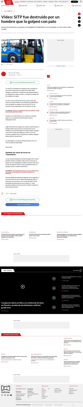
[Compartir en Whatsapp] (79, 25)
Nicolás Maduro (53, 93)
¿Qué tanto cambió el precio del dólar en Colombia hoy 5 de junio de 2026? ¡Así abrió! (60, 88)
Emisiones (5, 5)
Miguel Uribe (53, 110)
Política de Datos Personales (37, 404)
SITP (7, 192)
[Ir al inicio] (8, 2)
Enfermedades (32, 231)
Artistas (66, 348)
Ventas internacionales (32, 393)
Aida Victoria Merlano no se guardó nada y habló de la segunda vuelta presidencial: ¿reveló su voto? (72, 362)
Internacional (23, 1)
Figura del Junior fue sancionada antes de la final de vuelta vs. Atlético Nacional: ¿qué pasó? (44, 356)
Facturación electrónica (30, 389)
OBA (28, 396)
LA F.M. (43, 392)
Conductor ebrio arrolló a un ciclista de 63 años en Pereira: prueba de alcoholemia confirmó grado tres (22, 304)
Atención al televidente (18, 391)
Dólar (48, 85)
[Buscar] (81, 2)
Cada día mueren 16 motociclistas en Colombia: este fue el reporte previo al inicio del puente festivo (71, 296)
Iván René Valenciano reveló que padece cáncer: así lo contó (40, 234)
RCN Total (44, 389)
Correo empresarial (20, 394)
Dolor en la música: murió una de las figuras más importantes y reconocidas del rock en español (73, 351)
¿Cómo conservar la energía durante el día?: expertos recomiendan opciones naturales (73, 341)
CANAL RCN (74, 1)
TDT (49, 388)
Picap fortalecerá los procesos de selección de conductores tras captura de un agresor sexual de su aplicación (22, 171)
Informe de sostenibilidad (30, 391)
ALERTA (43, 394)
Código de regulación (20, 393)
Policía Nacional (5, 231)
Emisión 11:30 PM (76, 6)
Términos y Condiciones (58, 404)
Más (78, 270)
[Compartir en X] (79, 21)
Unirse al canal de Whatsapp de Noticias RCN (22, 82)
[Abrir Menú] (2, 2)
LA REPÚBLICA (57, 388)
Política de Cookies (48, 404)
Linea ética (29, 394)
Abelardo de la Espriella (62, 231)
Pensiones (52, 118)
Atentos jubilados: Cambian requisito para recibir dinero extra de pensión (61, 121)
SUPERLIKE (71, 391)
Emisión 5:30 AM (23, 6)
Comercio (3, 353)
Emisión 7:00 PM (58, 6)
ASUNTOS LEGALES (58, 389)
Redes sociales (13, 192)
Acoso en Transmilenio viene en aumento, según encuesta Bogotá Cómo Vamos (22, 111)
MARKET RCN (71, 392)
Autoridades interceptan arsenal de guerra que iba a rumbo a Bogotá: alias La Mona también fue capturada (12, 235)
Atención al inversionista (19, 398)
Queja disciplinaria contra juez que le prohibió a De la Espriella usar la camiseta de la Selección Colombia (69, 235)
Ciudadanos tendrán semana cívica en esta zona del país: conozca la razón (14, 356)
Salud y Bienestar (38, 1)
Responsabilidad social (21, 388)
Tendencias (50, 1)
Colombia (16, 1)
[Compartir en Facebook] (79, 17)
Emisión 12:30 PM (40, 6)
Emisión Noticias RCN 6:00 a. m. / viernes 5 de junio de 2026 (72, 276)
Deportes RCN (30, 1)
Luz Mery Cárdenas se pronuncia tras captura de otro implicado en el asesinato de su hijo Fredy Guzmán (71, 286)
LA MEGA (43, 397)
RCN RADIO (44, 391)
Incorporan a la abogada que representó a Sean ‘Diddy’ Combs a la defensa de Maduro (61, 96)
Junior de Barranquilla (36, 353)
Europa (51, 101)
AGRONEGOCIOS (57, 391)
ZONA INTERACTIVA (73, 389)
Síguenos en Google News (22, 204)
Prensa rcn (18, 396)
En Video (8, 269)
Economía (45, 1)
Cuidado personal (68, 337)
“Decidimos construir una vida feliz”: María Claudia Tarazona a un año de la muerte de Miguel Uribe (60, 113)
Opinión (56, 1)
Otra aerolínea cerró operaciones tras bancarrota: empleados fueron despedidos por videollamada (60, 104)
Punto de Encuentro (63, 1)
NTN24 (43, 388)
